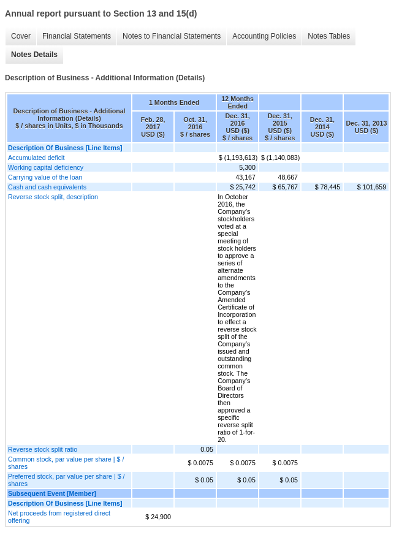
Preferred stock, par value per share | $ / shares (66, 480)
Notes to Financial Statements (172, 36)
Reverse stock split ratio (42, 449)
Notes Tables (329, 36)
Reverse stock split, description (53, 196)
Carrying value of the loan (45, 177)
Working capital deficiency (45, 167)
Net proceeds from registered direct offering (59, 516)
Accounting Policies (264, 36)
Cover (21, 36)
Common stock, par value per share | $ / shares (66, 462)
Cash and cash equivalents (47, 187)
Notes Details (34, 54)
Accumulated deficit (36, 157)
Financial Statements (76, 36)
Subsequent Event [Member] (52, 493)
